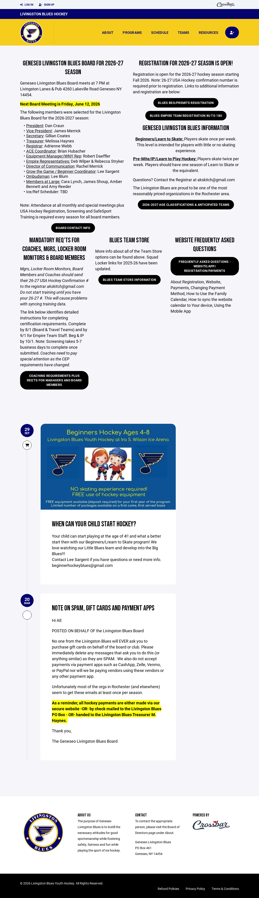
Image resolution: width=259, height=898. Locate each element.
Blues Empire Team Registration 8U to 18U (186, 115)
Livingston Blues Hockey (44, 13)
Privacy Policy (195, 889)
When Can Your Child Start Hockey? (94, 524)
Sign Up (46, 5)
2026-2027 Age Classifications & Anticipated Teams (186, 204)
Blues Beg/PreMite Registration (186, 103)
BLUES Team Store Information (129, 279)
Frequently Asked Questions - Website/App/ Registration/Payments (205, 266)
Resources (208, 32)
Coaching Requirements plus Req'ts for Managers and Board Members (54, 380)
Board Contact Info (73, 228)
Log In (26, 5)
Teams (183, 32)
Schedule (159, 32)
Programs (132, 32)
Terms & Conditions (225, 889)
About (107, 32)
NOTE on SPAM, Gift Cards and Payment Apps (103, 608)
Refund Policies (168, 889)
